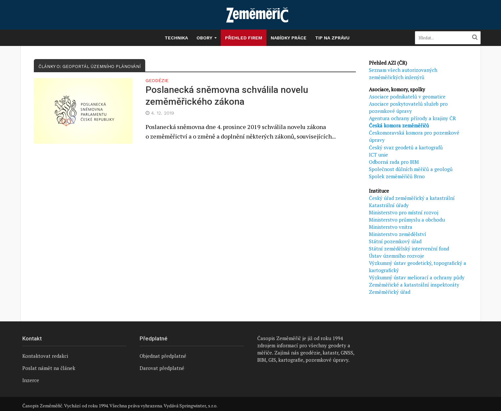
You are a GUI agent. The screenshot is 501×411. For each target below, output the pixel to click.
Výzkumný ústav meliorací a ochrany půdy (417, 277)
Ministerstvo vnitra (390, 227)
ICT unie (378, 154)
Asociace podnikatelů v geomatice (407, 96)
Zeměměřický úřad (389, 292)
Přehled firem (243, 37)
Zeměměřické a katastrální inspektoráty (414, 284)
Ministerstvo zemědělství (397, 234)
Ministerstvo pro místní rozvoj (403, 212)
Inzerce (30, 380)
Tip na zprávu (332, 37)
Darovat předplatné (162, 368)
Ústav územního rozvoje (396, 255)
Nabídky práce (289, 37)
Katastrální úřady (389, 205)
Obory (204, 37)
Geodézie (157, 80)
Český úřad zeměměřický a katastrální (412, 198)
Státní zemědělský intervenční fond (409, 248)
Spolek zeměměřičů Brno (397, 176)
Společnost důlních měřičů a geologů (411, 169)
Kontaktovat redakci (45, 356)
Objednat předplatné (163, 356)
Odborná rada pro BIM (394, 162)
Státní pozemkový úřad (395, 241)
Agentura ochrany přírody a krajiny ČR (412, 118)
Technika (176, 37)
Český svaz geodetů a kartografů (406, 147)
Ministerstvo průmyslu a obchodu (407, 219)
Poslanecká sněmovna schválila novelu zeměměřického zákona (227, 95)
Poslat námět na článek (48, 368)
